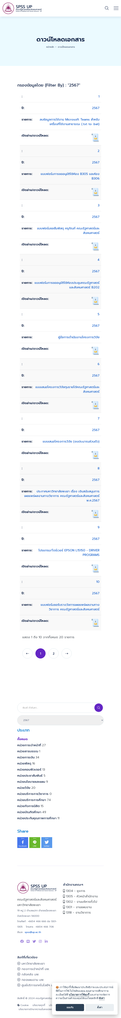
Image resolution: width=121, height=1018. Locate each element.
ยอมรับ (70, 1007)
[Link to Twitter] (34, 941)
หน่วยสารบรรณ (28, 751)
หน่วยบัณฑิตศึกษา (31, 812)
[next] (67, 653)
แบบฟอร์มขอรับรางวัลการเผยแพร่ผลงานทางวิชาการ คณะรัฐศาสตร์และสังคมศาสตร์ (70, 607)
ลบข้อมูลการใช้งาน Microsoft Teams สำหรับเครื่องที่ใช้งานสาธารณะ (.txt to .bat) (69, 121)
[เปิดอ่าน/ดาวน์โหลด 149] (95, 454)
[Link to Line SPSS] (28, 941)
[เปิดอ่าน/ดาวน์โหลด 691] (95, 137)
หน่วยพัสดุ (26, 763)
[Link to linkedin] (46, 941)
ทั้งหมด (22, 739)
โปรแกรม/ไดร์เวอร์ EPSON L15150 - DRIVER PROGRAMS (68, 552)
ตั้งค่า (102, 998)
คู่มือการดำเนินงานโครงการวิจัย (78, 337)
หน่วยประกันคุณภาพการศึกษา (38, 818)
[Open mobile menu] (116, 8)
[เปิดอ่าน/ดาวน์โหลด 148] (95, 350)
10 (97, 581)
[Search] (60, 708)
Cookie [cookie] (23, 1005)
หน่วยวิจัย (26, 787)
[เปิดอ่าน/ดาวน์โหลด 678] (95, 246)
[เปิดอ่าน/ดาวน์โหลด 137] (95, 568)
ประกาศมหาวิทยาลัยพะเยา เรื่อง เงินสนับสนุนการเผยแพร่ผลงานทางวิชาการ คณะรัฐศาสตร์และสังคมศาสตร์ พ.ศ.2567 (61, 496)
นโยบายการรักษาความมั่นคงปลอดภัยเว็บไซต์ (41, 1009)
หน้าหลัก (50, 47)
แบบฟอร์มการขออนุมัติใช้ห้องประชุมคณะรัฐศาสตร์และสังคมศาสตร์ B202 (67, 285)
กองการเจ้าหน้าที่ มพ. (33, 969)
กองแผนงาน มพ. (30, 979)
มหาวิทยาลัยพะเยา (31, 963)
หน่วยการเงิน (28, 757)
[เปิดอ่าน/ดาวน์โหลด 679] (95, 191)
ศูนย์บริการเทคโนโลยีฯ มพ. (36, 985)
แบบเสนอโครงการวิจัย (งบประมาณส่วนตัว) (71, 441)
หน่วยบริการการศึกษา (34, 800)
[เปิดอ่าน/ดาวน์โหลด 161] (95, 405)
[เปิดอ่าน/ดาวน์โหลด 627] (95, 622)
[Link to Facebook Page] (22, 941)
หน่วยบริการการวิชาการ (34, 794)
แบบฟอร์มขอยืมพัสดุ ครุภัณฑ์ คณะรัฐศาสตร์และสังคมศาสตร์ (68, 230)
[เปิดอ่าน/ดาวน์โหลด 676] (95, 300)
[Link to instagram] (40, 941)
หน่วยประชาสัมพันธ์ (31, 775)
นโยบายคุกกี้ (39, 1005)
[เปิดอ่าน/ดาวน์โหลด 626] (95, 513)
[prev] (27, 653)
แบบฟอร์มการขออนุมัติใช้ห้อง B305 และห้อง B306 (70, 176)
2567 (95, 108)
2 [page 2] (54, 653)
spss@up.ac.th (33, 932)
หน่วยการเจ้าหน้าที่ (31, 745)
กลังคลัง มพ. (28, 974)
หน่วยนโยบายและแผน (32, 781)
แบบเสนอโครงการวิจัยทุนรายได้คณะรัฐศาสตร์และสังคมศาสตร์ (67, 389)
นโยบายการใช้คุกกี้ (79, 994)
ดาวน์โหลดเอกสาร (66, 47)
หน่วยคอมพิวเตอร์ (31, 769)
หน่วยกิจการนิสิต (30, 806)
